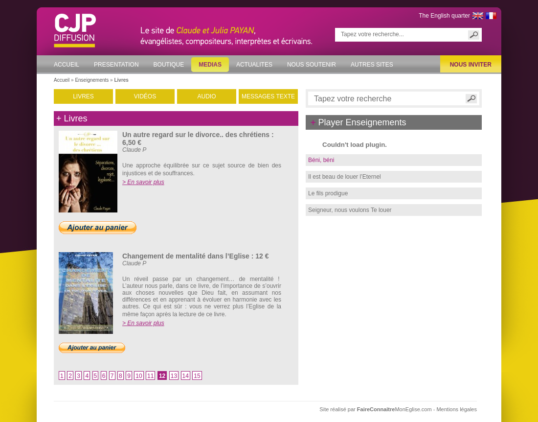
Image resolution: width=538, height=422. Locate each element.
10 (138, 376)
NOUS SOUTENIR (311, 64)
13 (174, 376)
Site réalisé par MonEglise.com (376, 409)
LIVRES (83, 96)
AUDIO (206, 96)
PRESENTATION (116, 64)
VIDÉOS (145, 96)
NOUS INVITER (471, 64)
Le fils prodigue (328, 193)
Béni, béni (321, 160)
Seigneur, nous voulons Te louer (350, 210)
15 (197, 376)
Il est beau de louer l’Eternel (344, 176)
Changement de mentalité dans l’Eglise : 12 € (195, 256)
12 (162, 376)
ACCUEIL (66, 64)
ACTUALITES (254, 64)
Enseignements (92, 80)
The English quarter (444, 15)
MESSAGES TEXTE (268, 96)
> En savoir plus (143, 182)
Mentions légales (456, 409)
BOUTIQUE (169, 64)
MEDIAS (210, 64)
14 (185, 376)
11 (150, 376)
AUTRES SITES (372, 64)
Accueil (61, 80)
